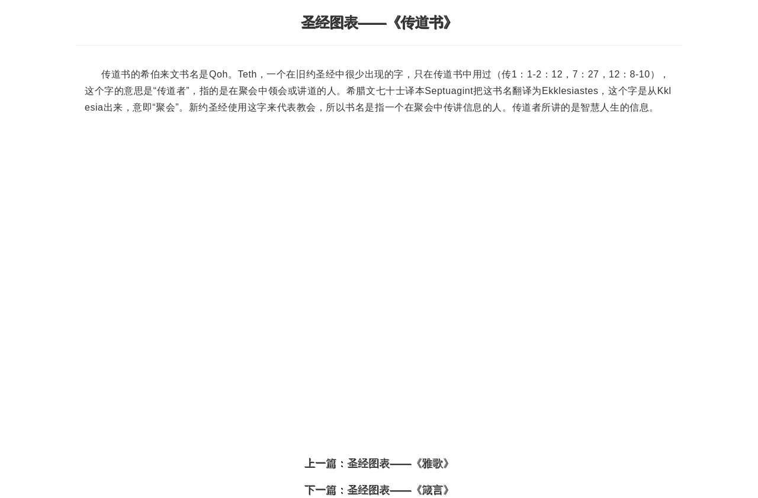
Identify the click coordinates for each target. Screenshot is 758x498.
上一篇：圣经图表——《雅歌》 (379, 463)
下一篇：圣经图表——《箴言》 (379, 490)
